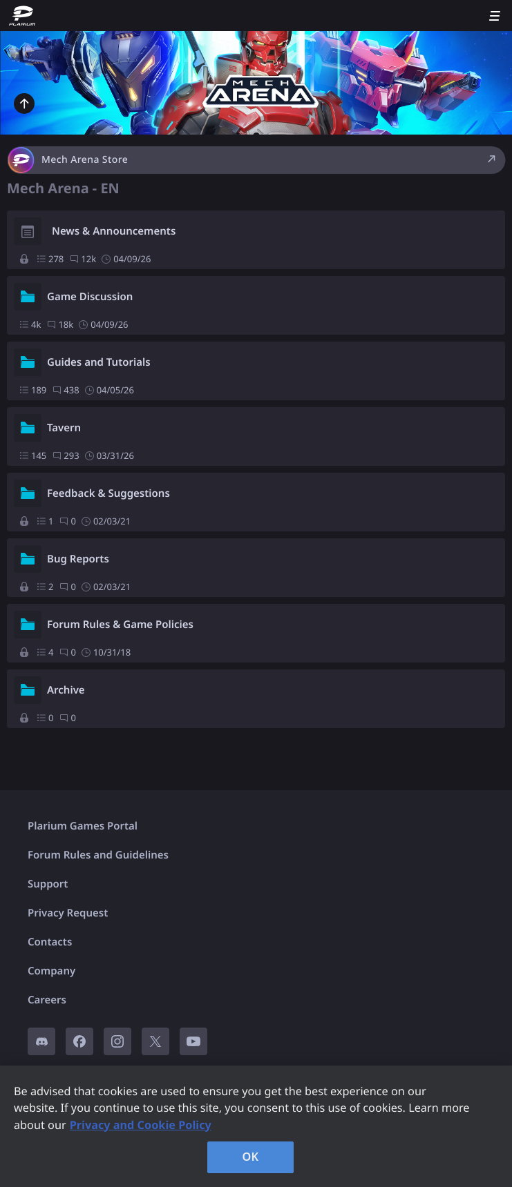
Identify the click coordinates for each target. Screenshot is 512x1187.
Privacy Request (68, 913)
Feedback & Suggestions (108, 493)
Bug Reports (78, 559)
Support (48, 884)
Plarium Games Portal (83, 826)
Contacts (50, 942)
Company (51, 971)
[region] (256, 1126)
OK (251, 1156)
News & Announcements (114, 231)
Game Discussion (90, 297)
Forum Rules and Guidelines (98, 855)
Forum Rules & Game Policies (120, 624)
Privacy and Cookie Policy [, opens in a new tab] (140, 1124)
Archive (66, 690)
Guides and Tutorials (99, 362)
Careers (47, 1000)
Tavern (64, 428)
